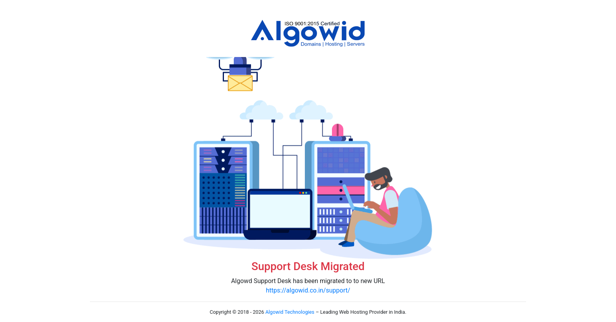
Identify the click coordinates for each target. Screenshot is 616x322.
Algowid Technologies (289, 312)
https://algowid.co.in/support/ (308, 290)
